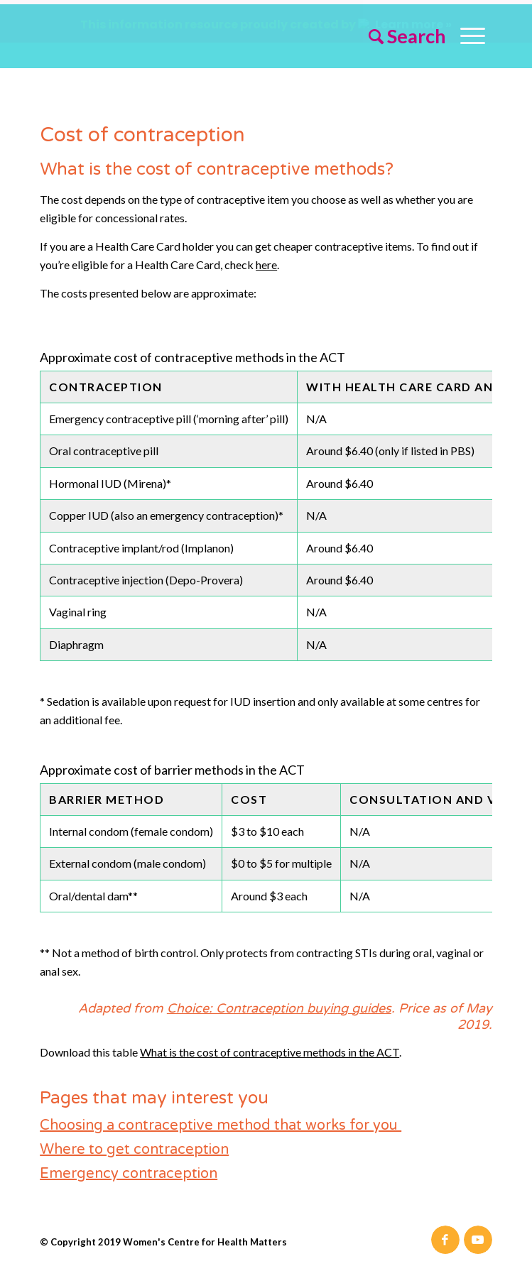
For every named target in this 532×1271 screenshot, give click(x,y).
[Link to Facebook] (445, 1235)
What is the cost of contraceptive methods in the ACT (269, 1047)
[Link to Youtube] (478, 1235)
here (266, 260)
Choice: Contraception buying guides (279, 1003)
